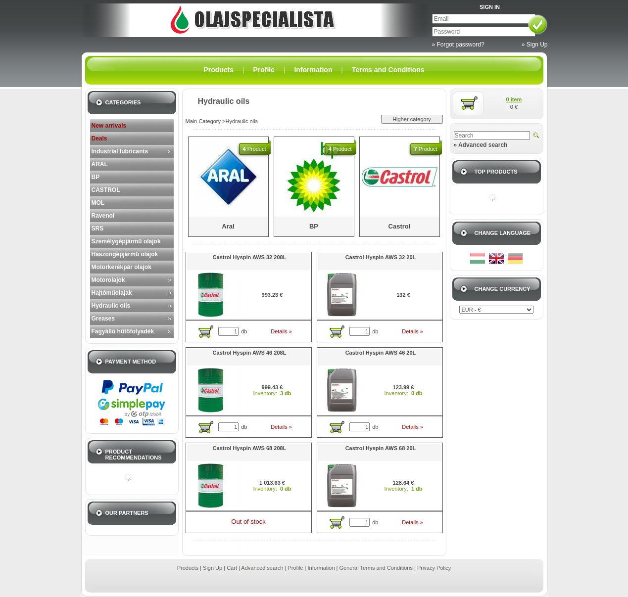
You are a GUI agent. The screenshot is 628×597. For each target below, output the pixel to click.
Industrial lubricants (120, 151)
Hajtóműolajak (112, 292)
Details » (281, 331)
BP (96, 177)
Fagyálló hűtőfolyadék (123, 331)
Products (187, 568)
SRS (98, 228)
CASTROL (106, 189)
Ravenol (103, 215)
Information (321, 568)
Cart (232, 568)
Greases (103, 318)
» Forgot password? (458, 44)
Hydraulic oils (111, 305)
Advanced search (262, 568)
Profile (295, 568)
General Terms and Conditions (376, 568)
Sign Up (212, 568)
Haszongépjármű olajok (125, 254)
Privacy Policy (434, 568)
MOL (98, 202)
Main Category (203, 121)
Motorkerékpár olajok (121, 267)
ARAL (100, 164)
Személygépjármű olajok (126, 241)
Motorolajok (108, 279)
